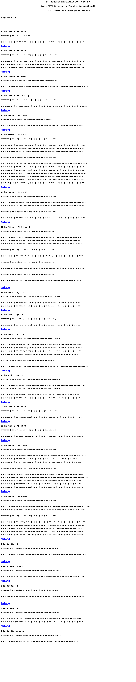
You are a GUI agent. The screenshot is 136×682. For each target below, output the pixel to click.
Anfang (5, 47)
